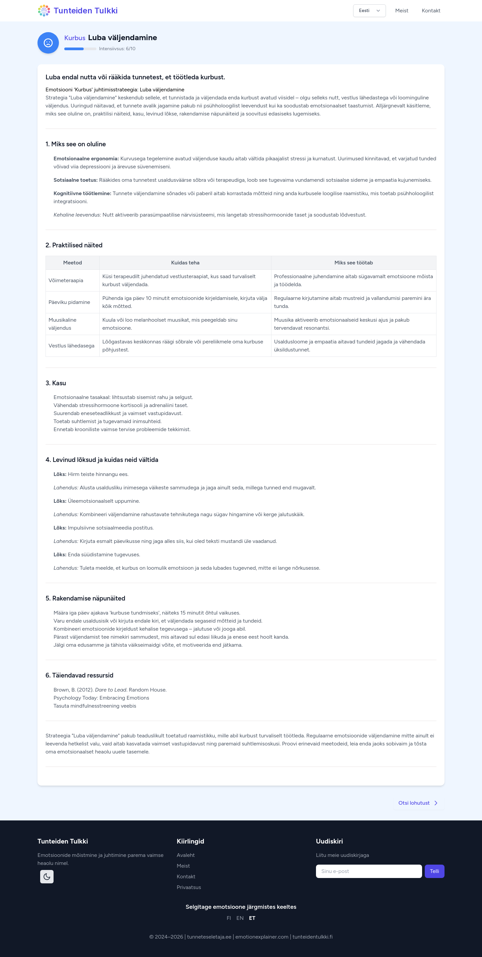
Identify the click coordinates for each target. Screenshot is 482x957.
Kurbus (74, 38)
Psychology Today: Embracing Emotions (101, 698)
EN (240, 918)
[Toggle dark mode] (47, 876)
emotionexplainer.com (262, 937)
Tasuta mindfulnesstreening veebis (95, 706)
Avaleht (186, 855)
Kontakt (431, 10)
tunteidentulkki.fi (313, 937)
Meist (402, 10)
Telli (434, 871)
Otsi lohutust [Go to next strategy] (419, 803)
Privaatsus (189, 887)
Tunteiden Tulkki (77, 10)
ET (252, 918)
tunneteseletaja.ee (210, 937)
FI (229, 918)
